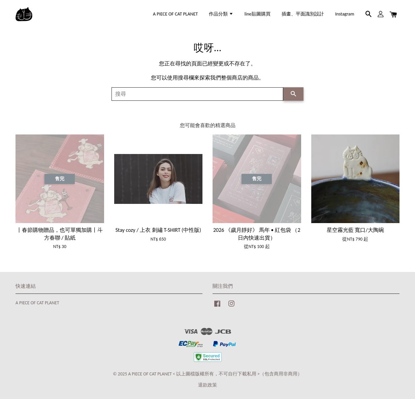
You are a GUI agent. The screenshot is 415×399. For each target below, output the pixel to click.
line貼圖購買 (257, 14)
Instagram (344, 14)
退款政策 (207, 385)
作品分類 (221, 14)
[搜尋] (197, 94)
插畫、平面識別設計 (303, 14)
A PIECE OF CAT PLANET (175, 14)
